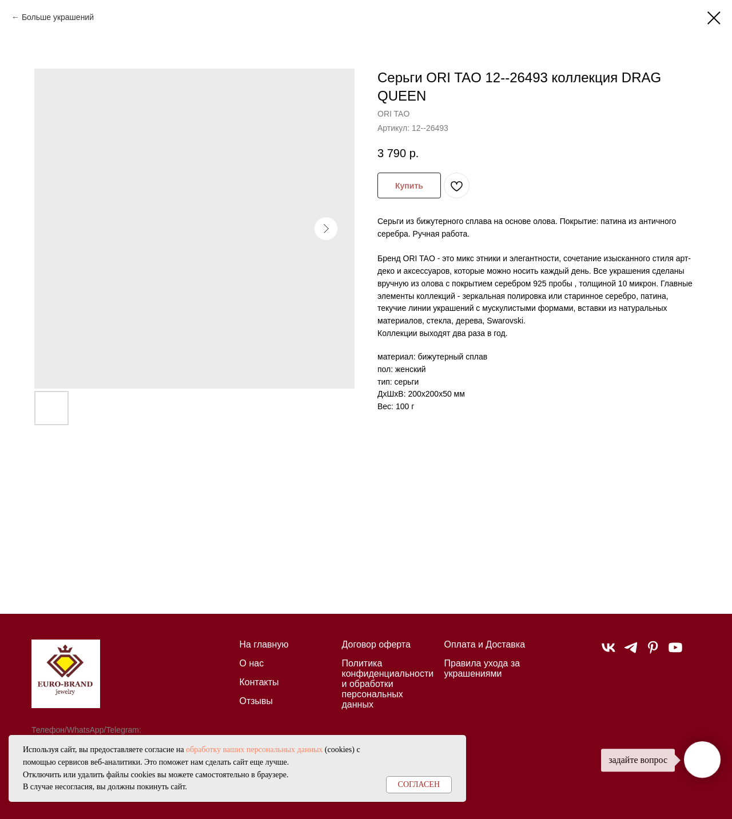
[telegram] (631, 652)
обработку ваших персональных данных (254, 749)
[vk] (608, 652)
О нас (252, 663)
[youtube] (675, 652)
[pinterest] (653, 652)
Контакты (259, 682)
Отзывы (256, 701)
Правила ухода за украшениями (482, 668)
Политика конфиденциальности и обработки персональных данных (388, 683)
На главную (264, 644)
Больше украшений (58, 17)
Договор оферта (376, 644)
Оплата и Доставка (485, 644)
